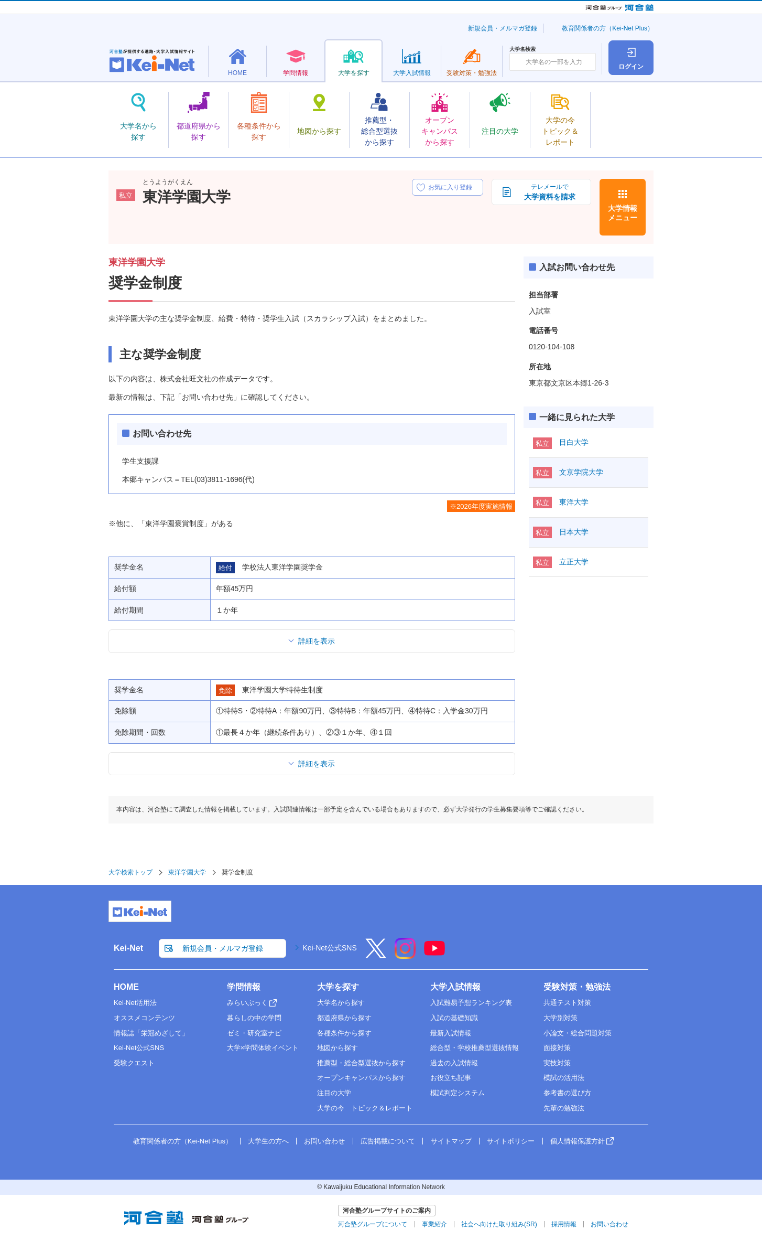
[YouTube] (434, 955)
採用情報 (563, 1224)
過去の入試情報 (454, 1063)
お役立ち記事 (450, 1078)
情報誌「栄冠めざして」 (151, 1033)
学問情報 (243, 986)
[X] (375, 955)
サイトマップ (451, 1141)
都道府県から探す (344, 1018)
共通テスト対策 (567, 1003)
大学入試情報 (455, 986)
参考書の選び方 (567, 1093)
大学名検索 (522, 49)
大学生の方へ (268, 1141)
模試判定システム (457, 1093)
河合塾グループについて (372, 1224)
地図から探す (337, 1048)
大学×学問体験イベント (263, 1048)
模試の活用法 (563, 1078)
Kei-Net (128, 948)
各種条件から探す (344, 1033)
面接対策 (557, 1048)
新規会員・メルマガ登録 (502, 28)
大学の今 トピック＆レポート (364, 1108)
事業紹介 (434, 1224)
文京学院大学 (581, 472)
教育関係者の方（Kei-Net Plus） (608, 28)
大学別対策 (560, 1018)
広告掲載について (388, 1141)
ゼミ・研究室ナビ (254, 1033)
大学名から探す (341, 1003)
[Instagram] (405, 955)
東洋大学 (574, 502)
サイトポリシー (511, 1141)
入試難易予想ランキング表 (471, 1003)
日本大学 (574, 532)
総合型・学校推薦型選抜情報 (474, 1048)
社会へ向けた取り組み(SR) (499, 1224)
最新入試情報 (450, 1033)
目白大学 (574, 442)
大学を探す (338, 986)
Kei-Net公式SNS (329, 948)
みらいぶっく (247, 1003)
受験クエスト (134, 1063)
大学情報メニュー (622, 213)
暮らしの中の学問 (254, 1018)
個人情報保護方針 (577, 1141)
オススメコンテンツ (144, 1018)
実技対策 (557, 1063)
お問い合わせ (324, 1141)
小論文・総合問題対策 (577, 1033)
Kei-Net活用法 (135, 1003)
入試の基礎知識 (454, 1018)
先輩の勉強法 (563, 1108)
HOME (126, 986)
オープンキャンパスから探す (361, 1078)
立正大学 (574, 562)
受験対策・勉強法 (577, 986)
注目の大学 (334, 1093)
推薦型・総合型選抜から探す (361, 1063)
